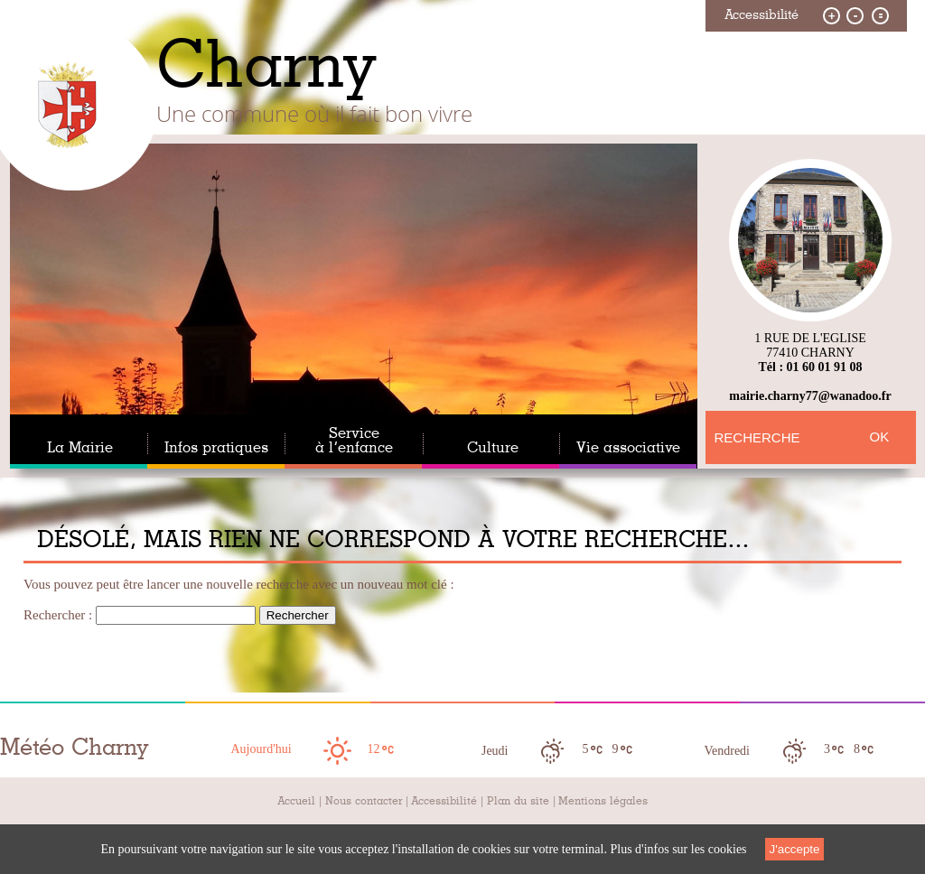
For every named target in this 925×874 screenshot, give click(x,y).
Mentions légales (603, 800)
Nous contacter (363, 800)
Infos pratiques (216, 448)
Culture (493, 448)
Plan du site (518, 800)
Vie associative (628, 448)
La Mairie (80, 448)
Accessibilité (444, 800)
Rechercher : (57, 615)
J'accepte (795, 849)
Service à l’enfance (354, 440)
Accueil (296, 800)
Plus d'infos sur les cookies (678, 849)
